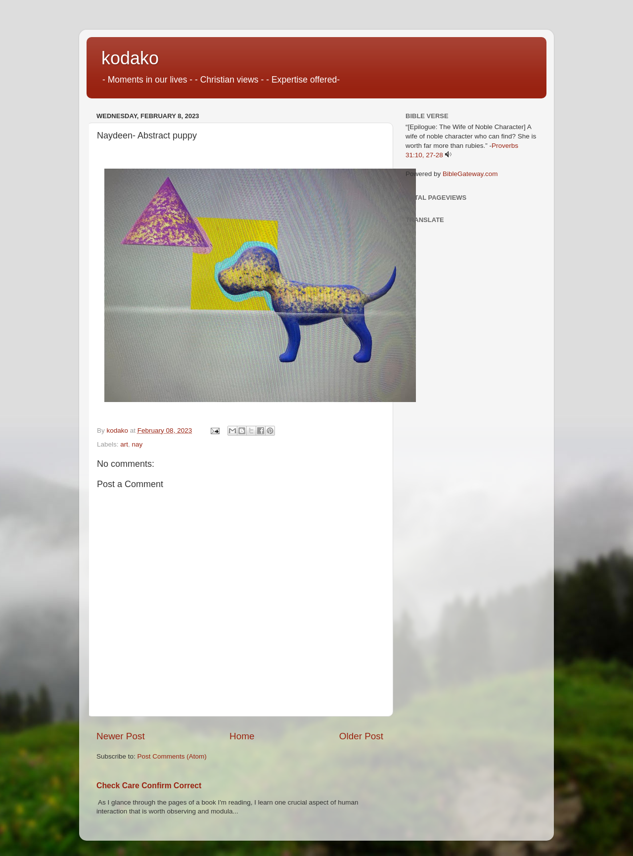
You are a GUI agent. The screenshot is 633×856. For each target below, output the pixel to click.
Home (241, 736)
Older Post (361, 736)
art (124, 444)
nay (137, 444)
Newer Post (120, 736)
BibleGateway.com (470, 174)
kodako (130, 58)
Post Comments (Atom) (172, 756)
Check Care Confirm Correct (148, 785)
